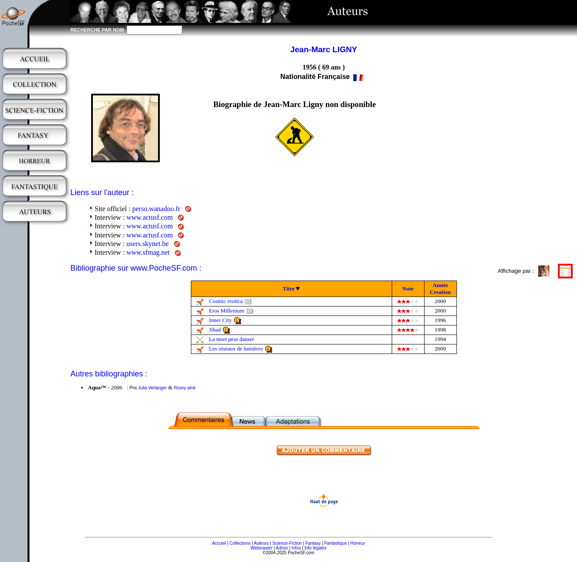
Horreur (357, 543)
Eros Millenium (226, 310)
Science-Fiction (286, 543)
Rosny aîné (185, 387)
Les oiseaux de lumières (236, 348)
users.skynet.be (148, 243)
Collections (239, 543)
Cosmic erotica (226, 301)
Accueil (219, 543)
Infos (296, 548)
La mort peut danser (231, 339)
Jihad (215, 329)
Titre (289, 288)
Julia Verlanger (152, 387)
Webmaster (261, 548)
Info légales (315, 548)
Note (408, 288)
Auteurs (261, 543)
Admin (282, 548)
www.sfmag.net (148, 252)
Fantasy (313, 543)
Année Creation (440, 288)
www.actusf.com (150, 217)
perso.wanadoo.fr (156, 208)
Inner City (220, 320)
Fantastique (335, 543)
